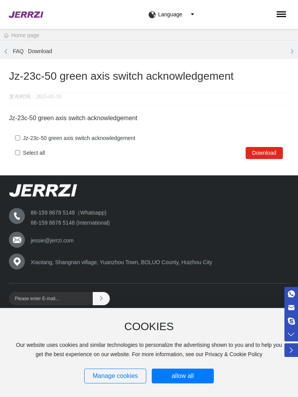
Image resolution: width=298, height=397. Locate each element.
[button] (6, 53)
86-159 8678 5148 (53, 224)
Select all (34, 153)
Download (40, 53)
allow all (183, 376)
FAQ (18, 53)
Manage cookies (115, 376)
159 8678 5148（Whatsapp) (72, 215)
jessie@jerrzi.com (52, 241)
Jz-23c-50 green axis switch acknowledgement (79, 138)
